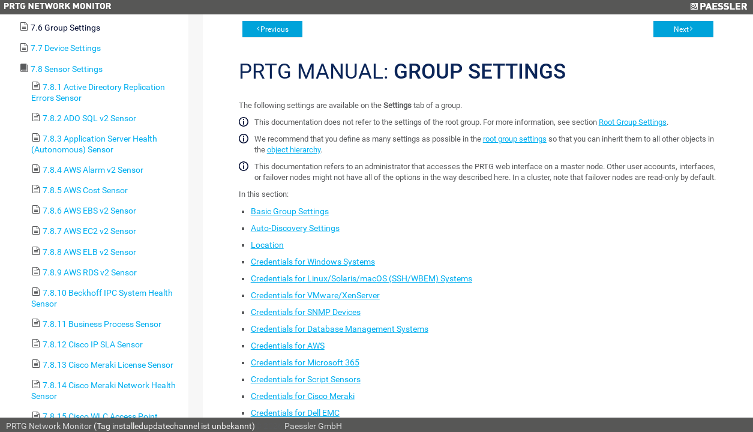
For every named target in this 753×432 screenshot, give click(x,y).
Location (267, 245)
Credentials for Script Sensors (306, 379)
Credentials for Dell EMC (295, 413)
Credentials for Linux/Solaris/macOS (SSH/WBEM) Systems (361, 278)
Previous (274, 29)
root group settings (515, 138)
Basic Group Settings (290, 211)
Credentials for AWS (288, 345)
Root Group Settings (633, 122)
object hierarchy (293, 149)
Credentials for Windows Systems (313, 261)
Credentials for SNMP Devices (306, 312)
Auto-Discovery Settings (295, 228)
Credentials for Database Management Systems (339, 329)
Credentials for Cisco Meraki (303, 396)
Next (681, 29)
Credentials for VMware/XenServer (315, 295)
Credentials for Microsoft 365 (305, 362)
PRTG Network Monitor (49, 426)
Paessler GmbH (313, 426)
